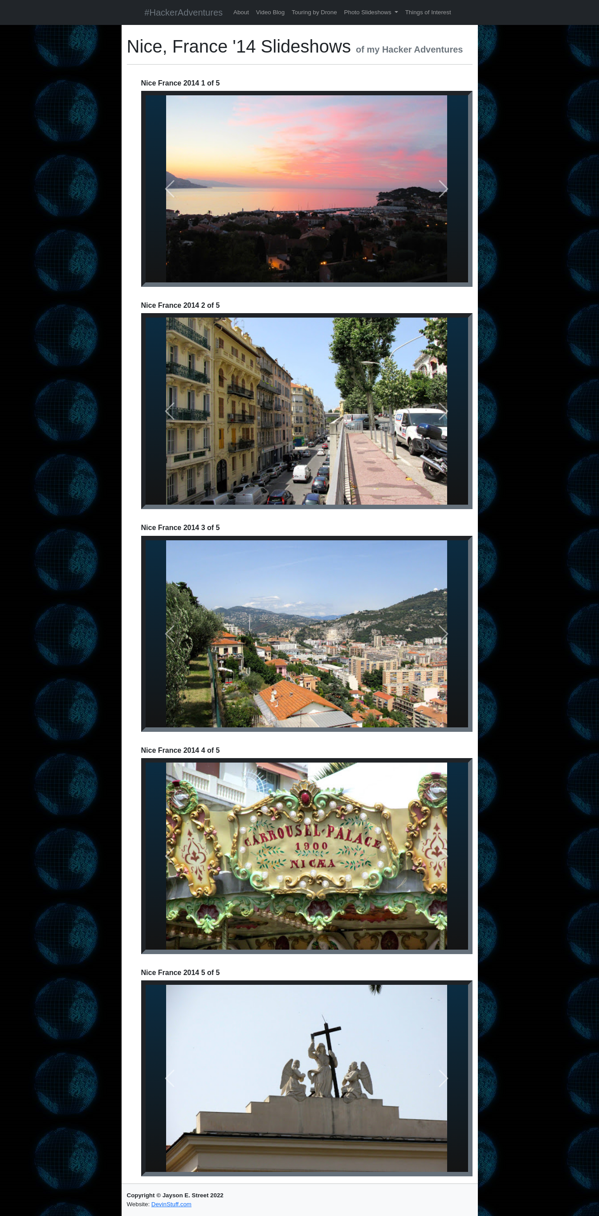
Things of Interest (428, 12)
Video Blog (270, 12)
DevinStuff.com (171, 1204)
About (241, 12)
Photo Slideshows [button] (368, 12)
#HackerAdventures (183, 12)
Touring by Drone (314, 12)
